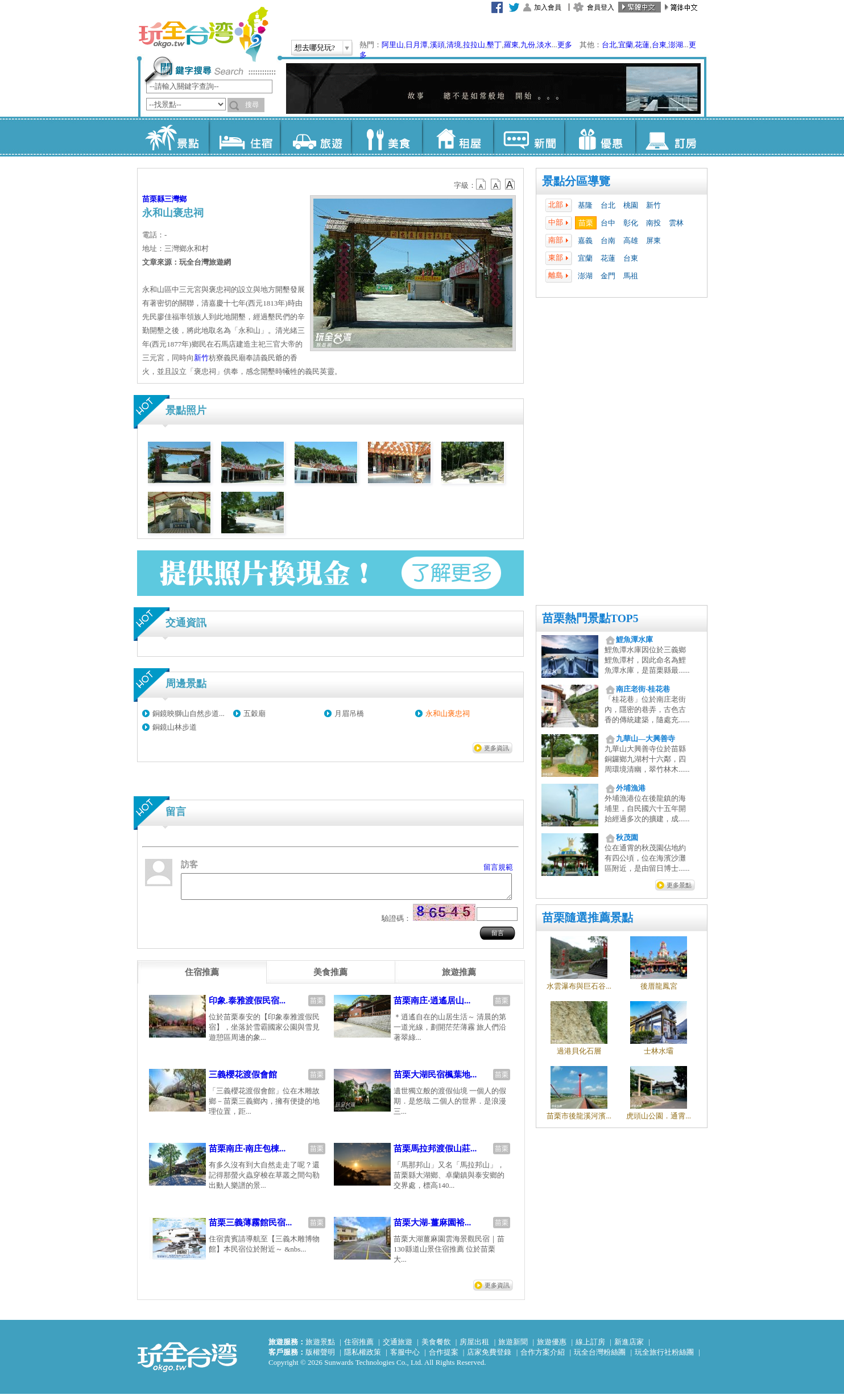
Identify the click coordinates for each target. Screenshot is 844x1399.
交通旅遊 (397, 1347)
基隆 (585, 205)
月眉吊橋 (349, 713)
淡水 (544, 44)
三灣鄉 (175, 199)
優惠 (599, 137)
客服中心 (405, 1357)
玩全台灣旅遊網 (203, 34)
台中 (608, 223)
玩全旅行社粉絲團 (664, 1357)
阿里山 (393, 44)
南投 (653, 223)
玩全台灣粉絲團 (600, 1357)
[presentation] (202, 977)
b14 (510, 184)
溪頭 (437, 44)
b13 (496, 184)
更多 (564, 44)
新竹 (653, 205)
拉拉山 (474, 44)
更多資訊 (496, 747)
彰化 (630, 223)
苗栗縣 (153, 199)
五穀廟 (254, 713)
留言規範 (498, 867)
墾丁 (494, 44)
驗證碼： (396, 923)
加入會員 (547, 7)
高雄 (630, 240)
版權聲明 (320, 1357)
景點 (173, 137)
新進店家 (629, 1347)
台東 (659, 44)
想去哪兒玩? (315, 47)
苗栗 (585, 223)
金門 (608, 275)
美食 (386, 137)
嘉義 (585, 240)
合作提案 (443, 1357)
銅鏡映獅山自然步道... (188, 713)
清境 (453, 44)
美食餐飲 (436, 1347)
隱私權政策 (362, 1357)
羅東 (511, 44)
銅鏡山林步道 (174, 727)
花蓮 (642, 44)
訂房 (670, 137)
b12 (481, 184)
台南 (608, 240)
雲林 (676, 223)
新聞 (528, 137)
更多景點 (679, 885)
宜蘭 (625, 44)
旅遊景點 (320, 1347)
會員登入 (600, 7)
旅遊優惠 (551, 1347)
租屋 (457, 137)
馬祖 (630, 275)
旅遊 (315, 137)
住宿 (244, 137)
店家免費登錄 (489, 1357)
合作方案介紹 (542, 1357)
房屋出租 (474, 1347)
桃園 (630, 205)
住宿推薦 (359, 1347)
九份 (527, 44)
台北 (609, 44)
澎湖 (675, 44)
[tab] (202, 977)
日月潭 (417, 44)
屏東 (653, 240)
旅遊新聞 (513, 1347)
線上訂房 (590, 1347)
